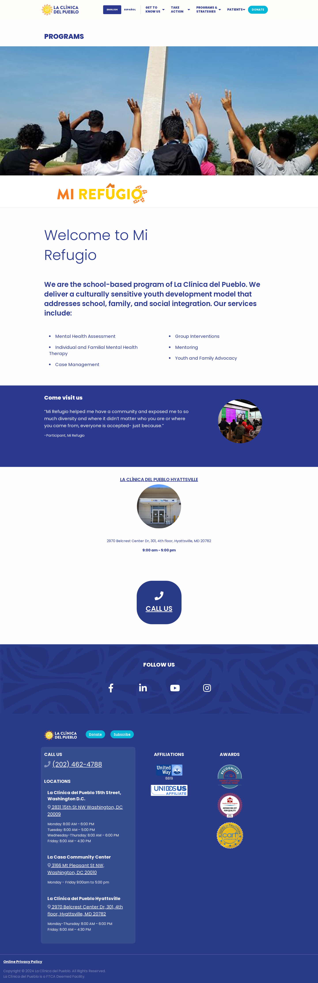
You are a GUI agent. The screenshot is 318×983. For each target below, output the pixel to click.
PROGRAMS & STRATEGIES (206, 10)
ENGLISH (112, 9)
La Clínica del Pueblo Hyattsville (159, 479)
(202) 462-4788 (77, 764)
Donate (95, 734)
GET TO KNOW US (153, 10)
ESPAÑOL (130, 9)
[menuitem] (122, 9)
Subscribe (122, 734)
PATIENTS (235, 10)
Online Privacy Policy (22, 961)
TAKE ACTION (177, 10)
